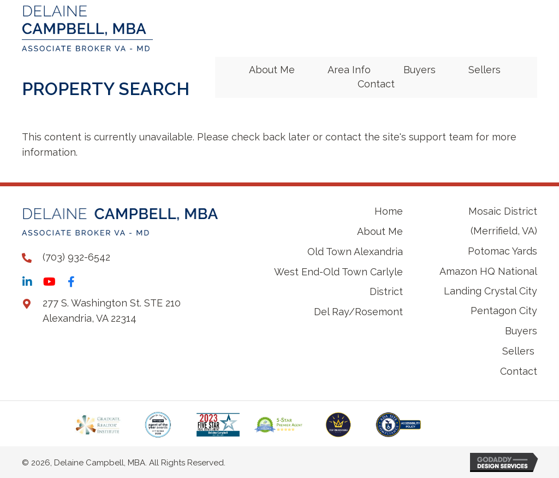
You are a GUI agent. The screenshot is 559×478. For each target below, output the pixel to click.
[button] (27, 282)
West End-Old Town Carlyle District (338, 281)
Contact (518, 371)
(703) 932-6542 (76, 257)
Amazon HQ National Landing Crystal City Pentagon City (488, 290)
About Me (380, 231)
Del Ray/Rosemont (358, 311)
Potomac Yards (502, 251)
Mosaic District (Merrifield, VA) (502, 221)
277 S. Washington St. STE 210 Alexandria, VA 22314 (112, 310)
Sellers (519, 351)
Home (388, 211)
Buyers (521, 331)
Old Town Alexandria (355, 251)
